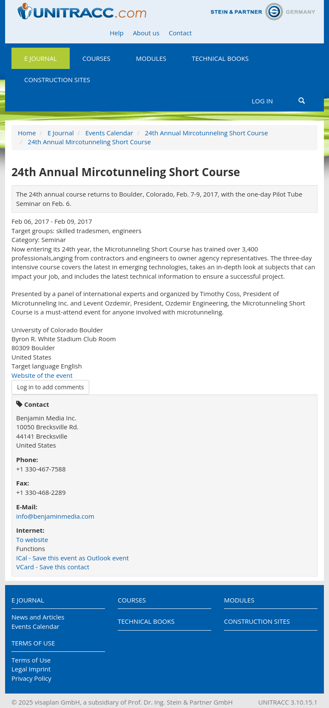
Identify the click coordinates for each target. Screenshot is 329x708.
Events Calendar (109, 132)
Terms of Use (33, 643)
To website (32, 539)
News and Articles (37, 617)
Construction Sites (57, 79)
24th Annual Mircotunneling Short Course (206, 132)
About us (146, 33)
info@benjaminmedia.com (55, 516)
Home (27, 132)
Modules (151, 58)
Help (116, 33)
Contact (180, 33)
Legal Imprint (31, 669)
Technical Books (220, 58)
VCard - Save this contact (52, 566)
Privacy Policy (31, 678)
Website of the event (42, 375)
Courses (96, 58)
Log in (262, 101)
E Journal (40, 58)
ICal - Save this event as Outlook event (72, 558)
